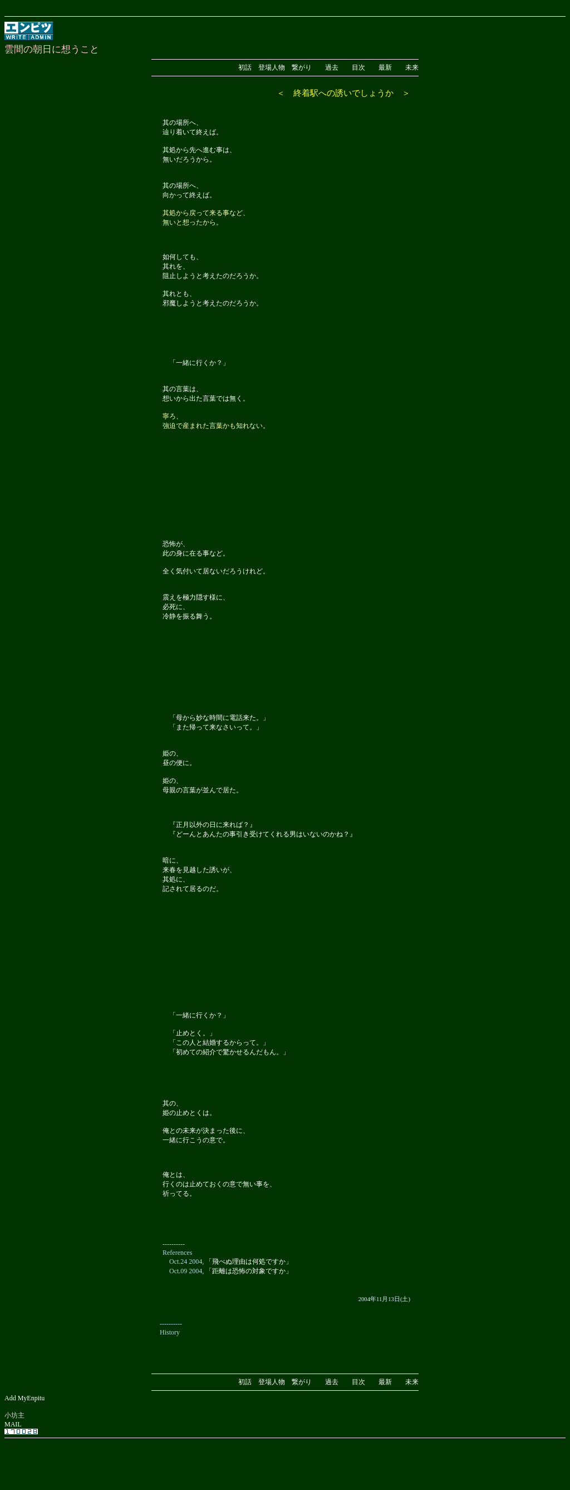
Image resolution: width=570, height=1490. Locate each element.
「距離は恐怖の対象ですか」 (248, 1271)
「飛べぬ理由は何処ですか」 (248, 1261)
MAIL (13, 1424)
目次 (358, 67)
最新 (385, 67)
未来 (412, 67)
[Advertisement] (285, 1458)
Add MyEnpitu (24, 1398)
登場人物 (271, 67)
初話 (245, 67)
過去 (331, 67)
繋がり (302, 67)
